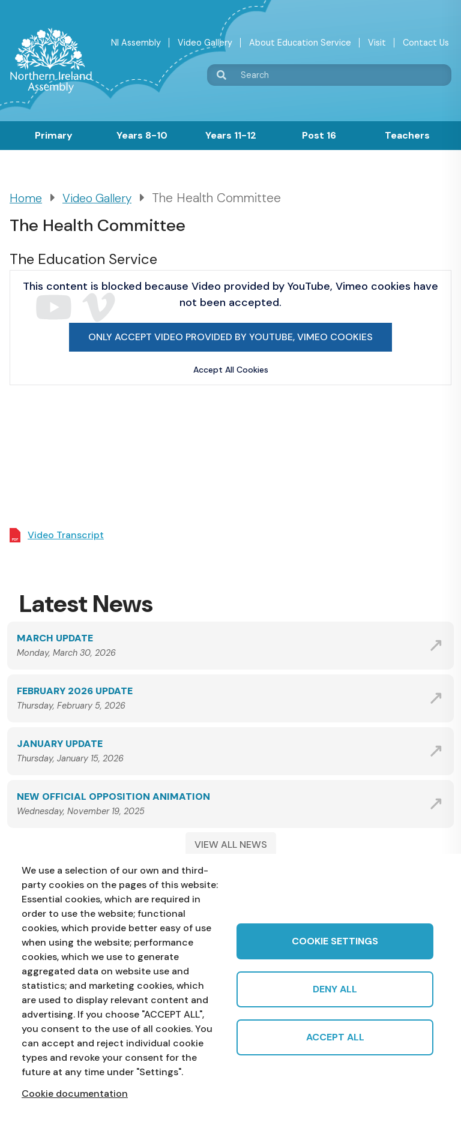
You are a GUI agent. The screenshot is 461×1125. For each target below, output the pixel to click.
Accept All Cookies (230, 369)
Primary (54, 135)
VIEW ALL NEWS (230, 844)
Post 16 (319, 135)
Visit (377, 42)
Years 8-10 (141, 135)
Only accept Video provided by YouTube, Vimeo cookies (230, 337)
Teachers (407, 135)
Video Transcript (66, 535)
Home (26, 198)
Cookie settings (335, 941)
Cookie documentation (75, 1093)
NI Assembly (136, 42)
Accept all (335, 1037)
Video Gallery (205, 42)
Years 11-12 (230, 135)
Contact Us (426, 42)
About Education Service (300, 42)
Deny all (335, 989)
